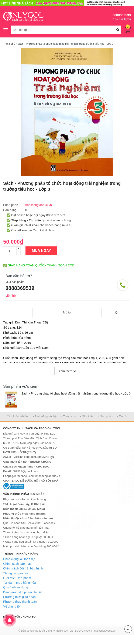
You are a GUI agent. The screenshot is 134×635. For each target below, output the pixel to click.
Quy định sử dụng (15, 587)
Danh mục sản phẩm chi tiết (22, 592)
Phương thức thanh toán (20, 601)
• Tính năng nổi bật (45, 416)
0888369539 (122, 15)
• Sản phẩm (105, 416)
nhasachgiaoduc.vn (104, 630)
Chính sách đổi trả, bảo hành (23, 568)
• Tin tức (122, 416)
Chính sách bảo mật (17, 563)
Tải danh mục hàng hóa (19, 582)
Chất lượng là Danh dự (19, 559)
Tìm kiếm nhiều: (18, 416)
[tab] (67, 312)
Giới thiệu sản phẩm (17, 578)
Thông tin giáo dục (16, 573)
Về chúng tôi (11, 606)
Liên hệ (11, 295)
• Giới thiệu (87, 416)
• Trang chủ (68, 416)
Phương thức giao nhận (19, 597)
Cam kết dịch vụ (44, 230)
